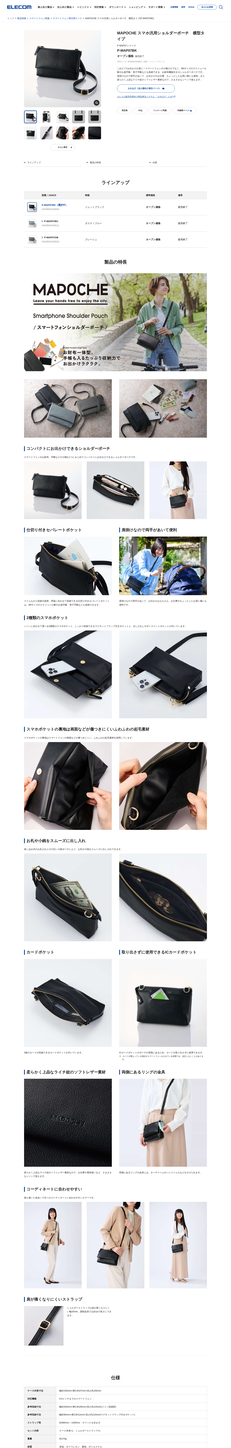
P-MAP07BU (51, 221)
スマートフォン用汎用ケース (67, 18)
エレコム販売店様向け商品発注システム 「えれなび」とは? (145, 96)
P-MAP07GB (51, 237)
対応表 (125, 110)
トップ (10, 18)
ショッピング (136, 7)
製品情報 (21, 18)
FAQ (140, 110)
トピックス (83, 7)
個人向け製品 (45, 7)
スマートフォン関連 (39, 18)
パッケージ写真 (160, 110)
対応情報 (99, 7)
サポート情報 (155, 7)
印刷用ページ (184, 110)
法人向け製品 (64, 7)
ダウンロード (116, 7)
